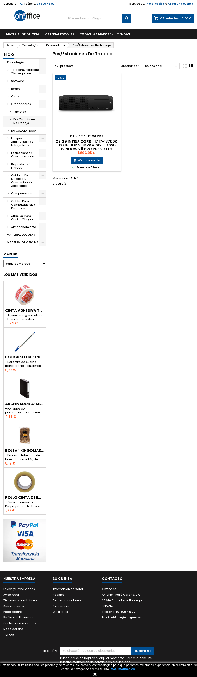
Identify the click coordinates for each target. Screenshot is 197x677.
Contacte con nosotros (19, 623)
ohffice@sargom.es (126, 617)
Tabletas (19, 112)
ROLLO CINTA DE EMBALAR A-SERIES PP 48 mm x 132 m (24, 497)
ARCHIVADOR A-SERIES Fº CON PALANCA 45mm (24, 404)
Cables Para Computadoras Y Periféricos (23, 204)
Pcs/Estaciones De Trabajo (24, 121)
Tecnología (15, 62)
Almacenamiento (23, 227)
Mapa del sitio (13, 629)
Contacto (9, 3)
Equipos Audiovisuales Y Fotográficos (22, 141)
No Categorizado (23, 130)
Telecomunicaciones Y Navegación (26, 71)
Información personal (68, 589)
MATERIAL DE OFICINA (22, 34)
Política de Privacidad (18, 617)
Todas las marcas (96, 34)
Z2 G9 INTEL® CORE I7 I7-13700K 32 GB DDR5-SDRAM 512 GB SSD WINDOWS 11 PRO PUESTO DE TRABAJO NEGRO (86, 147)
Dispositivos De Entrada (22, 166)
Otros (15, 96)
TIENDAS (123, 34)
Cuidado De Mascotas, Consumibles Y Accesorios (21, 180)
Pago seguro (12, 612)
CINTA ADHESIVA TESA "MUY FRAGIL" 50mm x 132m (24, 310)
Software (17, 81)
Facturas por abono (67, 600)
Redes (15, 89)
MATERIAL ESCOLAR (59, 34)
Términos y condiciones (20, 600)
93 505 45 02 (45, 3)
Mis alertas (60, 612)
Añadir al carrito (86, 160)
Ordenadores (21, 104)
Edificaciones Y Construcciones (22, 155)
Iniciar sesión (155, 3)
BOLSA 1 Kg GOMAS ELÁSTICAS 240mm (24, 451)
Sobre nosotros (14, 606)
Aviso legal (11, 595)
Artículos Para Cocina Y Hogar (22, 217)
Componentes (21, 193)
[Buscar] (98, 18)
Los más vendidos (20, 274)
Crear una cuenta (180, 3)
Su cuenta (62, 578)
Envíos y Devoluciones (19, 589)
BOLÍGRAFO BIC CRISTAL (24, 357)
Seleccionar (162, 66)
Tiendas (9, 634)
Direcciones (61, 606)
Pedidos (58, 595)
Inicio (8, 54)
